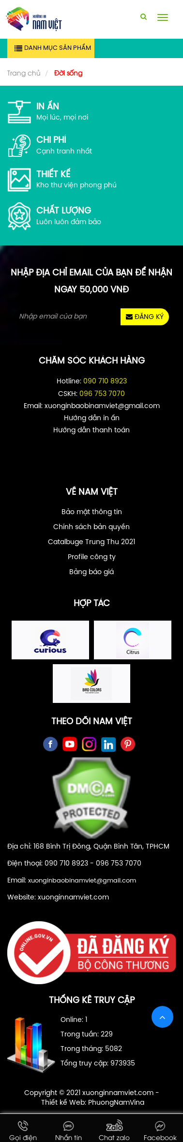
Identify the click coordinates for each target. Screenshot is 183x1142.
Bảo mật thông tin (91, 512)
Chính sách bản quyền (91, 527)
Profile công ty (92, 557)
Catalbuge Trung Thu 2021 (91, 542)
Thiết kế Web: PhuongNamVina (92, 1103)
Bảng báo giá (91, 572)
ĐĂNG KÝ (145, 317)
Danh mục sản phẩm (57, 48)
